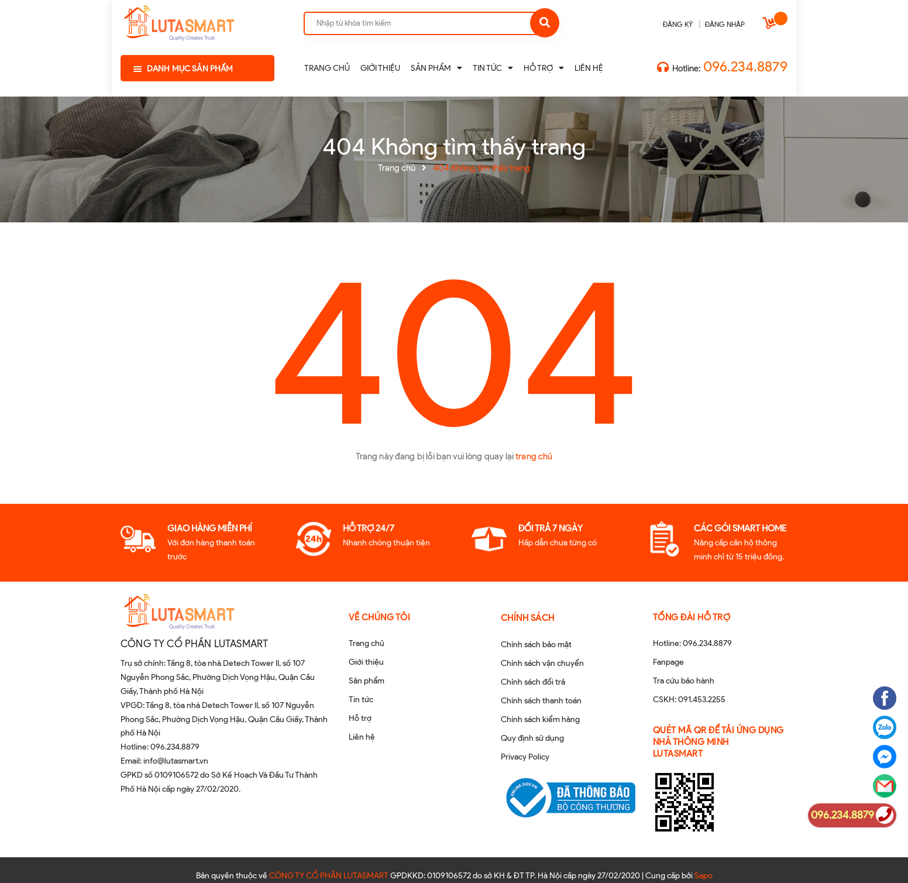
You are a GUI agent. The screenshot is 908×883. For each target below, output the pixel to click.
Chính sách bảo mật (536, 645)
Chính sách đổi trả (533, 682)
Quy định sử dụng (532, 738)
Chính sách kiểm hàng (540, 719)
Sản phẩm (366, 681)
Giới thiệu (366, 662)
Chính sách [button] (528, 618)
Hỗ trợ (360, 718)
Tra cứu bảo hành (683, 681)
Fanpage (668, 662)
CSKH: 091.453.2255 (689, 700)
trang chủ (533, 456)
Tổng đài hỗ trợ (692, 617)
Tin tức (361, 700)
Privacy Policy (525, 757)
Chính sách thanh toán (541, 701)
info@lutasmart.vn (175, 761)
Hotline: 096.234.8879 (692, 643)
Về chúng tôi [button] (379, 617)
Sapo (703, 864)
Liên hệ (362, 737)
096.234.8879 (745, 66)
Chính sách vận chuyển (542, 663)
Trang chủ (366, 643)
